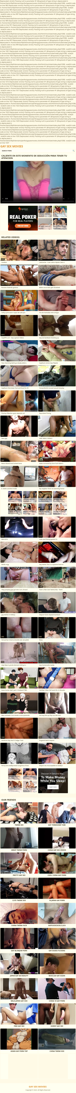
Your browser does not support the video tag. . (38, 182)
